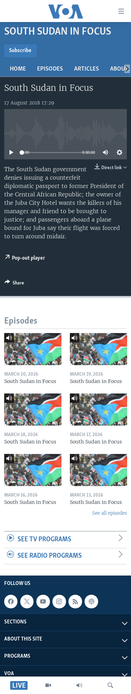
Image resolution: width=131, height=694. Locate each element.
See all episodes (109, 513)
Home (18, 69)
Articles (86, 69)
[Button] (14, 284)
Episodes (50, 69)
